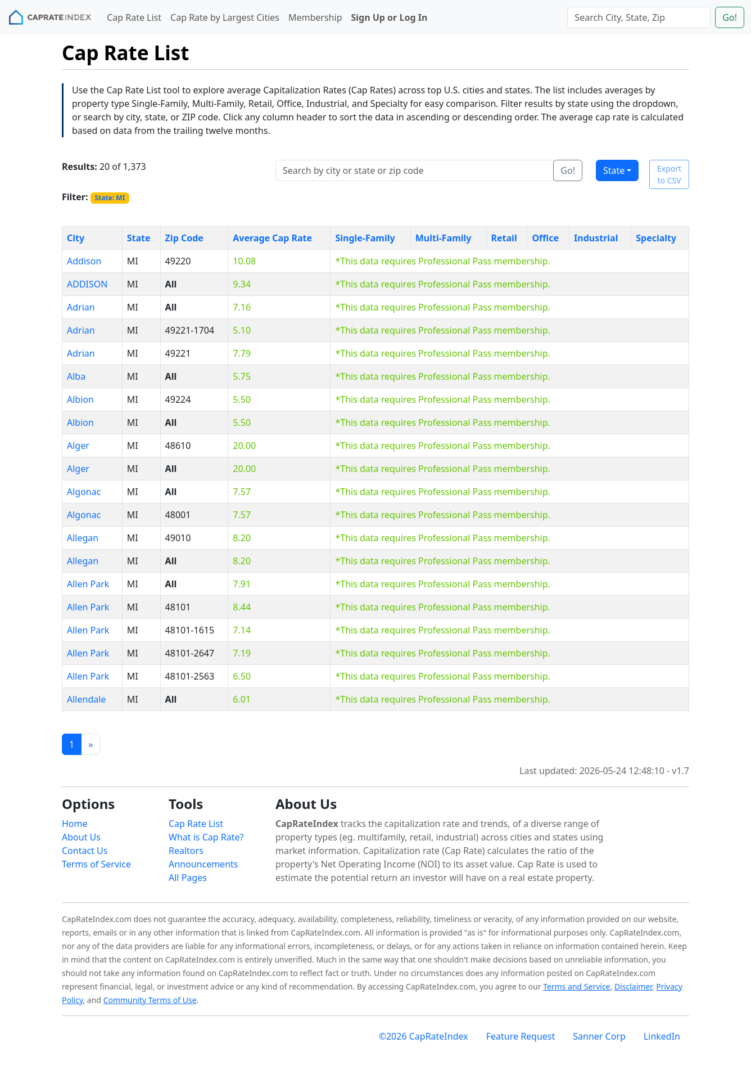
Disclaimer (633, 986)
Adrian (81, 307)
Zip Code (184, 238)
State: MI (109, 198)
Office (545, 238)
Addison (84, 261)
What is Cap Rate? (206, 837)
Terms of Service (96, 864)
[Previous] (90, 744)
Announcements (203, 864)
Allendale (86, 699)
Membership (315, 17)
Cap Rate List (134, 17)
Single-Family (365, 238)
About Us (81, 837)
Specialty (656, 238)
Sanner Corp (599, 1036)
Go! (729, 17)
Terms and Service (576, 986)
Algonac (84, 491)
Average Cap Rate (272, 238)
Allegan (82, 538)
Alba (76, 376)
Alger (78, 445)
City (75, 238)
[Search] (639, 17)
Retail (504, 238)
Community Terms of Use (150, 1000)
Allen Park (88, 584)
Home (75, 823)
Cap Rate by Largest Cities (224, 17)
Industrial (596, 238)
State (614, 170)
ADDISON (87, 284)
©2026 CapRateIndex (423, 1036)
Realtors (186, 850)
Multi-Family (443, 238)
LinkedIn (662, 1036)
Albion (80, 399)
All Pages (188, 877)
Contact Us (84, 850)
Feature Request (520, 1036)
